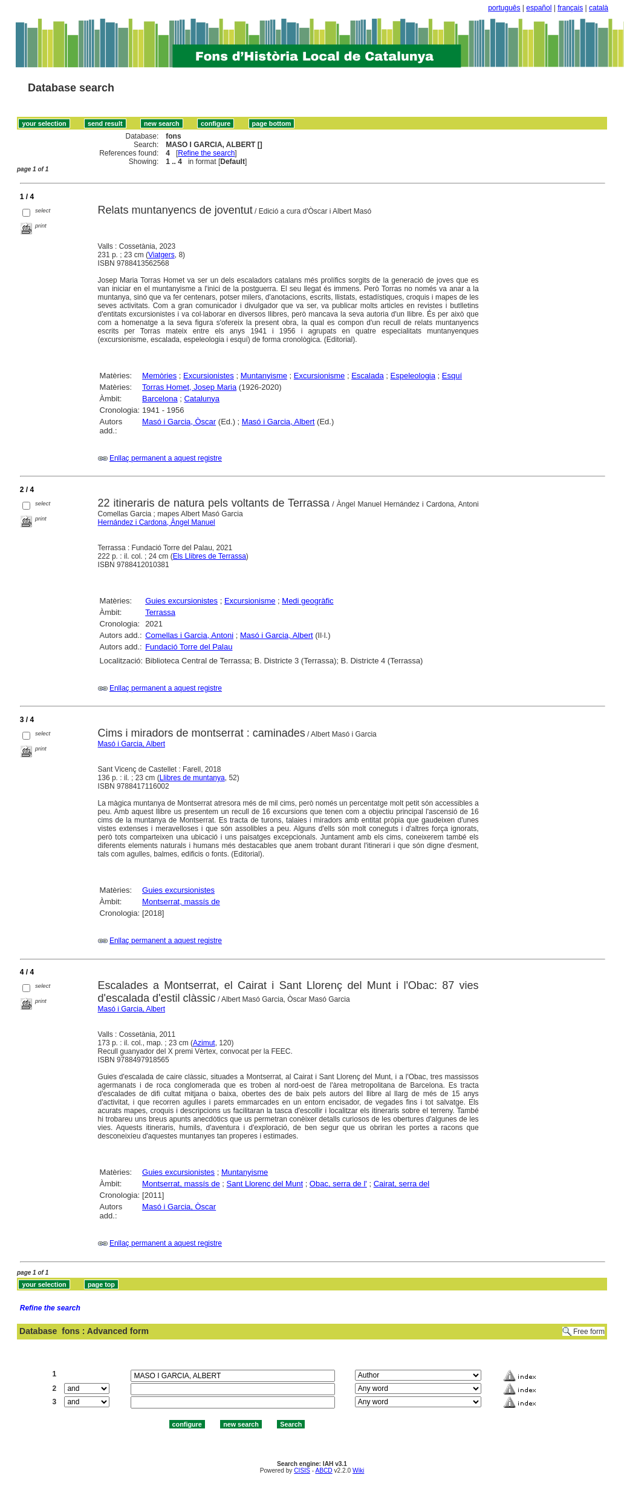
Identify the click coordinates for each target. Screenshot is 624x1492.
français (570, 8)
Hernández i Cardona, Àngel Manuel (156, 522)
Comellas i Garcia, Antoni (189, 635)
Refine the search (206, 153)
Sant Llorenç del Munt (265, 1183)
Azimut (204, 1043)
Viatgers (161, 255)
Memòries (159, 375)
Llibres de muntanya (192, 778)
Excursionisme (319, 375)
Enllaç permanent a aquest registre (165, 458)
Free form (589, 1331)
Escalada (367, 375)
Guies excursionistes (181, 600)
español (538, 8)
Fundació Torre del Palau (188, 646)
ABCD (323, 1470)
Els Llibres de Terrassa (209, 556)
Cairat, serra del (401, 1183)
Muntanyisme (264, 375)
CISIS (302, 1470)
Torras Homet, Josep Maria (189, 387)
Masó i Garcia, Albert (278, 421)
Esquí (452, 375)
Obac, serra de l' (338, 1183)
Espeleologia (413, 375)
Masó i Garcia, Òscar (179, 421)
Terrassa (160, 612)
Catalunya (201, 398)
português (504, 8)
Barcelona (160, 398)
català (598, 8)
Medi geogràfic (307, 600)
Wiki (358, 1470)
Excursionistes (208, 375)
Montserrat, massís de (181, 901)
